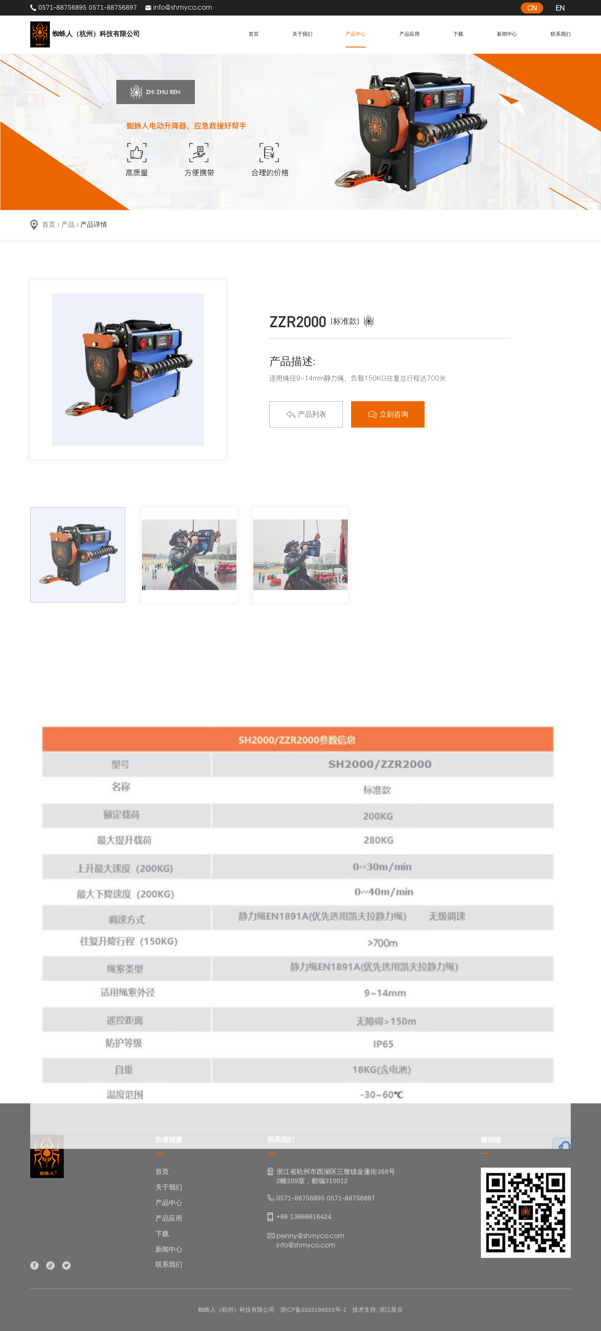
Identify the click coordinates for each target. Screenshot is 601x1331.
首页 (256, 34)
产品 (68, 225)
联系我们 (556, 34)
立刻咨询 (388, 423)
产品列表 (306, 423)
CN (532, 8)
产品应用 (409, 34)
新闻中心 (502, 34)
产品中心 (355, 34)
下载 (456, 34)
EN (560, 8)
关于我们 (302, 34)
